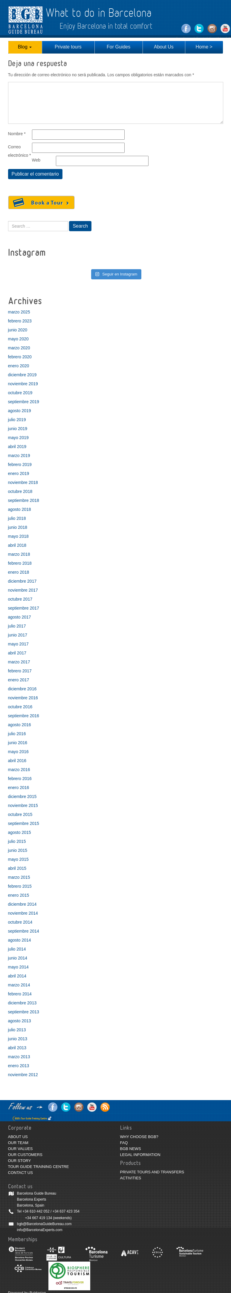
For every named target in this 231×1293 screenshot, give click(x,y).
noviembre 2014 (23, 913)
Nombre (17, 133)
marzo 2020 (19, 347)
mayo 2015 (18, 859)
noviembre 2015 (23, 805)
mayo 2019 (18, 437)
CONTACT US (20, 1172)
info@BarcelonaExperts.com (39, 1230)
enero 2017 (18, 679)
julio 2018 (17, 518)
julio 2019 (17, 419)
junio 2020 (17, 330)
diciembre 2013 (22, 1002)
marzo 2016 (19, 769)
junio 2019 (17, 428)
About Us (164, 46)
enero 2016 (18, 787)
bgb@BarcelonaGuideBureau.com (44, 1224)
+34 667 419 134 (38, 1218)
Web (36, 160)
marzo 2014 (19, 985)
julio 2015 (17, 841)
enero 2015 (18, 895)
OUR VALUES (20, 1148)
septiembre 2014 (23, 931)
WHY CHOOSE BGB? (139, 1136)
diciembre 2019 (22, 374)
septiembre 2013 (23, 1011)
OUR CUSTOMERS (25, 1154)
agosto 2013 (19, 1020)
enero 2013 (18, 1065)
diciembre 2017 (22, 581)
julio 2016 (17, 733)
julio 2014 (17, 949)
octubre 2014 (20, 922)
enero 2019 (18, 473)
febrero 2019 (20, 464)
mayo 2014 (18, 967)
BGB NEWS (130, 1148)
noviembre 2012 (23, 1074)
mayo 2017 (18, 644)
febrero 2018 (20, 563)
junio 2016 (17, 742)
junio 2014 (17, 958)
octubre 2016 (20, 706)
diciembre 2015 (22, 796)
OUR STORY (19, 1160)
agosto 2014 (19, 940)
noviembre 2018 (23, 482)
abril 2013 (17, 1047)
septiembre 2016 (23, 715)
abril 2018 (17, 545)
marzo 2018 (19, 554)
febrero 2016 (20, 778)
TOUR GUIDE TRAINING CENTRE (38, 1166)
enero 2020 (18, 365)
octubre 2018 (20, 491)
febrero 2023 (20, 321)
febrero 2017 (20, 670)
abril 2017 (17, 653)
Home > (203, 46)
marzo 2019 (19, 455)
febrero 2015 (20, 886)
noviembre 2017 (23, 590)
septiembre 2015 (23, 823)
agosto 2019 (19, 410)
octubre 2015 (20, 814)
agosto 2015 (19, 832)
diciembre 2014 (22, 904)
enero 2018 (18, 572)
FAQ (124, 1142)
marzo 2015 (19, 877)
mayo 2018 (18, 536)
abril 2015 (17, 868)
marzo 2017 (19, 662)
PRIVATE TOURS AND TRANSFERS (152, 1172)
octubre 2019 (20, 392)
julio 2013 (17, 1029)
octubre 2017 (20, 599)
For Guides (118, 46)
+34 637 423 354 (66, 1211)
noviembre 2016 (23, 697)
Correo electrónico (19, 151)
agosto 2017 (19, 617)
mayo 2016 (18, 751)
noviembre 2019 (23, 383)
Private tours (68, 46)
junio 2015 (17, 850)
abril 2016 (17, 760)
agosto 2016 (19, 724)
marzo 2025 (19, 312)
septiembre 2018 (23, 500)
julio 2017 (17, 626)
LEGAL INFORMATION (140, 1154)
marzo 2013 (19, 1056)
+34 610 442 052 (35, 1211)
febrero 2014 (20, 994)
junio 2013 (17, 1038)
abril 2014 (17, 976)
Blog (25, 46)
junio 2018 (17, 527)
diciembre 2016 (22, 688)
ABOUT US (18, 1136)
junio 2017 (17, 635)
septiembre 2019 (23, 401)
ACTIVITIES (130, 1178)
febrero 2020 (20, 356)
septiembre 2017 (23, 608)
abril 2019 (17, 446)
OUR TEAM (18, 1142)
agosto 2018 (19, 509)
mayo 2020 (18, 338)
